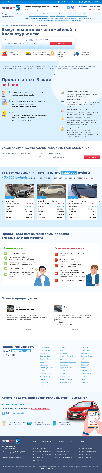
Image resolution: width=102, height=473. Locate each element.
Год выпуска (40, 153)
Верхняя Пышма (87, 356)
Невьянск (84, 371)
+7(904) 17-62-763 (13, 404)
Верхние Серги (46, 356)
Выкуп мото (79, 14)
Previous (2, 201)
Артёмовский (45, 350)
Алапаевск (64, 347)
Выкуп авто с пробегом (66, 14)
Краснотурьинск (46, 368)
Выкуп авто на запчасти (91, 14)
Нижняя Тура (65, 374)
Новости (24, 2)
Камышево (85, 362)
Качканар (64, 365)
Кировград (85, 365)
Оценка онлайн (13, 2)
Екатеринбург (45, 347)
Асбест (63, 350)
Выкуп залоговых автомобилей (38, 16)
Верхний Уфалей (66, 356)
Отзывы (32, 2)
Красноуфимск (66, 368)
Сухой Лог (84, 382)
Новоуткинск (45, 377)
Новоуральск (86, 374)
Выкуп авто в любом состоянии (77, 16)
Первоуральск (65, 377)
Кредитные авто (52, 14)
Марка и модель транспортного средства (16, 153)
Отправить (61, 44)
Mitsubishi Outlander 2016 (50, 201)
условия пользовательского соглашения (35, 46)
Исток (42, 362)
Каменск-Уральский (68, 362)
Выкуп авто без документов (44, 20)
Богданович (85, 353)
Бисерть (63, 353)
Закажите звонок (40, 409)
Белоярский (85, 350)
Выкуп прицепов (75, 20)
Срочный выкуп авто (23, 14)
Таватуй (63, 385)
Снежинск (44, 382)
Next (99, 201)
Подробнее (27, 329)
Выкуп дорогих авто (56, 18)
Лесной (63, 371)
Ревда (42, 379)
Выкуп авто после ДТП (39, 14)
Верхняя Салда (46, 359)
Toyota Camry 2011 (78, 201)
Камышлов (44, 365)
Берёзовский (45, 353)
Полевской (85, 377)
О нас (3, 2)
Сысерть (43, 385)
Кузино (83, 368)
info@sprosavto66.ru (68, 2)
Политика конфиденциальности (12, 457)
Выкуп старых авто (85, 18)
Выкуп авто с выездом (62, 20)
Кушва (42, 371)
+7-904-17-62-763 (89, 6)
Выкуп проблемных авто (57, 16)
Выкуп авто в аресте (71, 18)
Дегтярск (63, 359)
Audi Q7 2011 (12, 201)
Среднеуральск (66, 382)
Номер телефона (55, 153)
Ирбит (83, 359)
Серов (83, 379)
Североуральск (66, 379)
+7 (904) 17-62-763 (41, 40)
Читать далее (51, 74)
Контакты (40, 2)
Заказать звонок (94, 9)
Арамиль (84, 347)
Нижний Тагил (45, 374)
